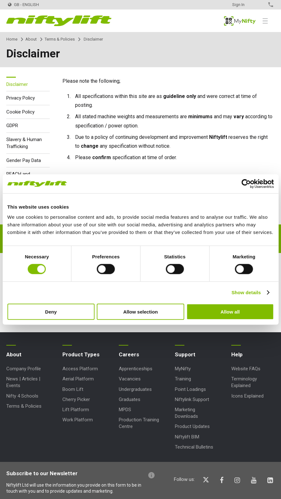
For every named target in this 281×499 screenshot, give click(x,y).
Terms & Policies (60, 39)
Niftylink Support (192, 399)
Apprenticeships (135, 369)
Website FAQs (245, 369)
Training (183, 379)
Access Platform (80, 369)
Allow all (230, 311)
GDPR (12, 125)
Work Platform (77, 420)
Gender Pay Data (23, 160)
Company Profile (23, 369)
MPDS (125, 409)
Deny (51, 311)
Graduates (129, 399)
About (31, 39)
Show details (246, 292)
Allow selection (140, 311)
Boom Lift (72, 389)
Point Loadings (190, 389)
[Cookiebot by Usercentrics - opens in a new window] (246, 184)
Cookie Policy (20, 112)
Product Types (80, 354)
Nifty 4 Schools (22, 396)
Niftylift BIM (187, 437)
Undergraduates (135, 389)
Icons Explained (247, 396)
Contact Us (260, 5)
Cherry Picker (76, 399)
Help (237, 354)
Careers (129, 354)
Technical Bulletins (194, 447)
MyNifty (240, 21)
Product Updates (192, 426)
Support (185, 354)
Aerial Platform (78, 379)
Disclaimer (17, 84)
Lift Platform (75, 409)
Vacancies (130, 379)
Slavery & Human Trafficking (24, 143)
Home (11, 39)
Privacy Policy (20, 98)
